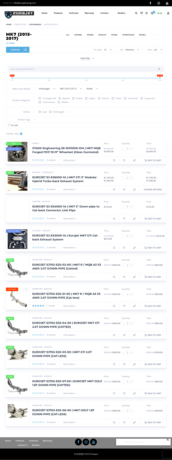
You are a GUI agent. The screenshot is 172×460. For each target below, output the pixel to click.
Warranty (89, 13)
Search (169, 442)
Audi (45, 111)
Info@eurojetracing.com (24, 2)
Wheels (142, 35)
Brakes (79, 98)
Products (58, 13)
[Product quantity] (128, 148)
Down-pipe (37, 259)
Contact (104, 13)
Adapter (36, 201)
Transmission (49, 102)
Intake (114, 35)
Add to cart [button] (152, 160)
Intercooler (128, 35)
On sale (14, 125)
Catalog (15, 49)
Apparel (78, 35)
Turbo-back (47, 172)
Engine (90, 35)
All (68, 35)
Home (44, 13)
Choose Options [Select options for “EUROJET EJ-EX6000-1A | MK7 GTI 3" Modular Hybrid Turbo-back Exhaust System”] (153, 189)
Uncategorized (49, 98)
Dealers (121, 13)
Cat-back (36, 230)
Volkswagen (35, 24)
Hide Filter (85, 58)
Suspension (149, 98)
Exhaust (102, 35)
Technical (73, 13)
